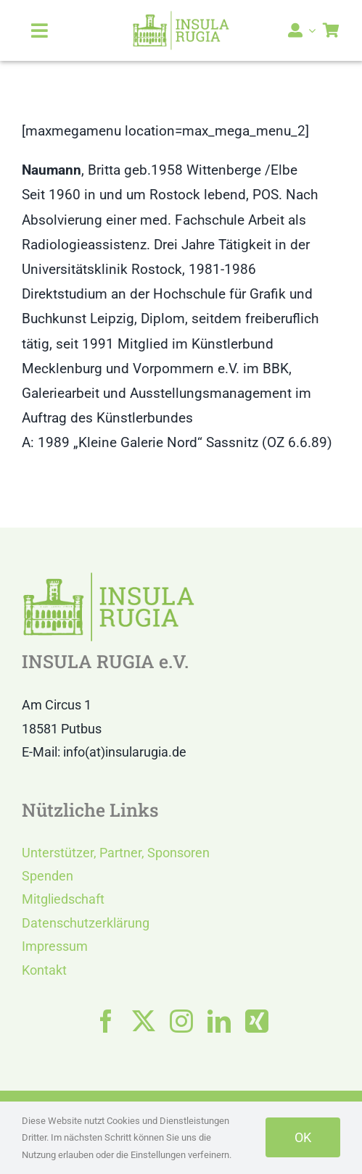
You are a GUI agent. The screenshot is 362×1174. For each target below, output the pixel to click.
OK (303, 1137)
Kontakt (44, 970)
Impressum (55, 946)
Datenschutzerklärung (85, 923)
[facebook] (106, 1021)
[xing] (256, 1021)
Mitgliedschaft (63, 899)
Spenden (47, 875)
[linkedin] (219, 1021)
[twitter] (143, 1021)
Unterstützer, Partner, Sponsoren (116, 852)
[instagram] (181, 1021)
